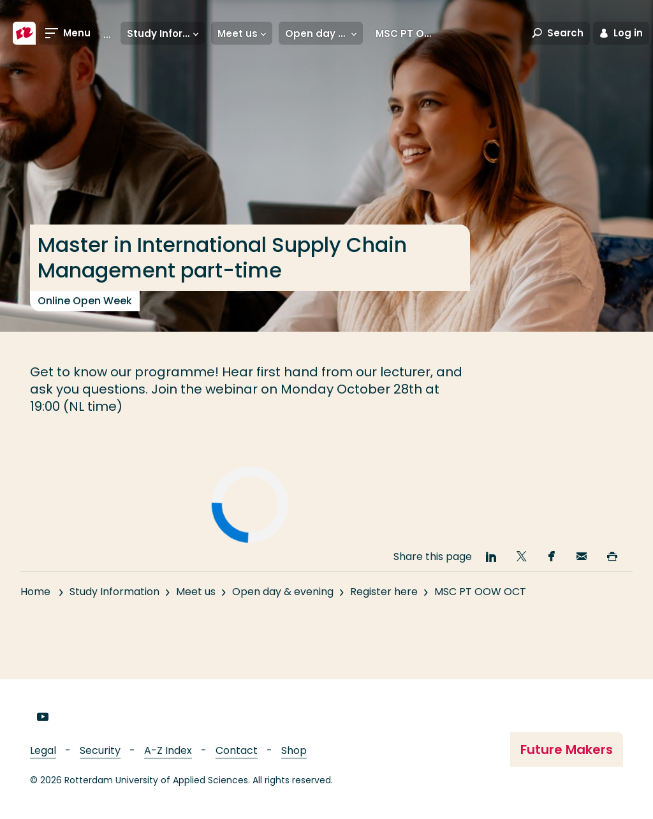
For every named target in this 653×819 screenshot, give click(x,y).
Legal (43, 750)
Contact (237, 750)
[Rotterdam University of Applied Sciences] (24, 33)
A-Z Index (168, 750)
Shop (294, 750)
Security (100, 750)
